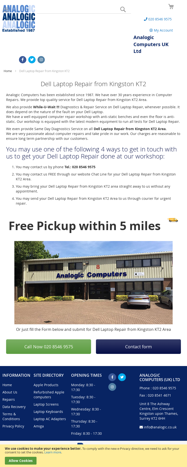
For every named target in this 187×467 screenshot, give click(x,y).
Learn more (52, 452)
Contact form (138, 347)
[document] (93, 456)
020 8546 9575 (164, 388)
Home (8, 71)
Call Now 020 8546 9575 (48, 347)
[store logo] (18, 18)
